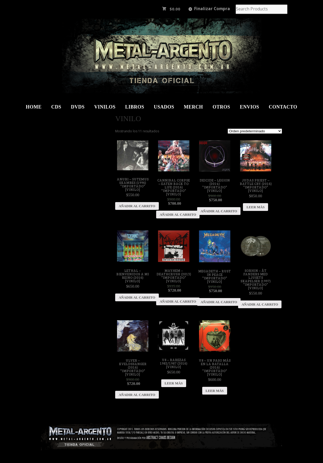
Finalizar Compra (212, 8)
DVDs (78, 107)
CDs (56, 107)
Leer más (255, 207)
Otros (221, 107)
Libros (134, 107)
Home (34, 107)
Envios (249, 107)
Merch (193, 107)
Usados (164, 107)
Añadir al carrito (137, 206)
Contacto (283, 107)
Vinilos (105, 107)
